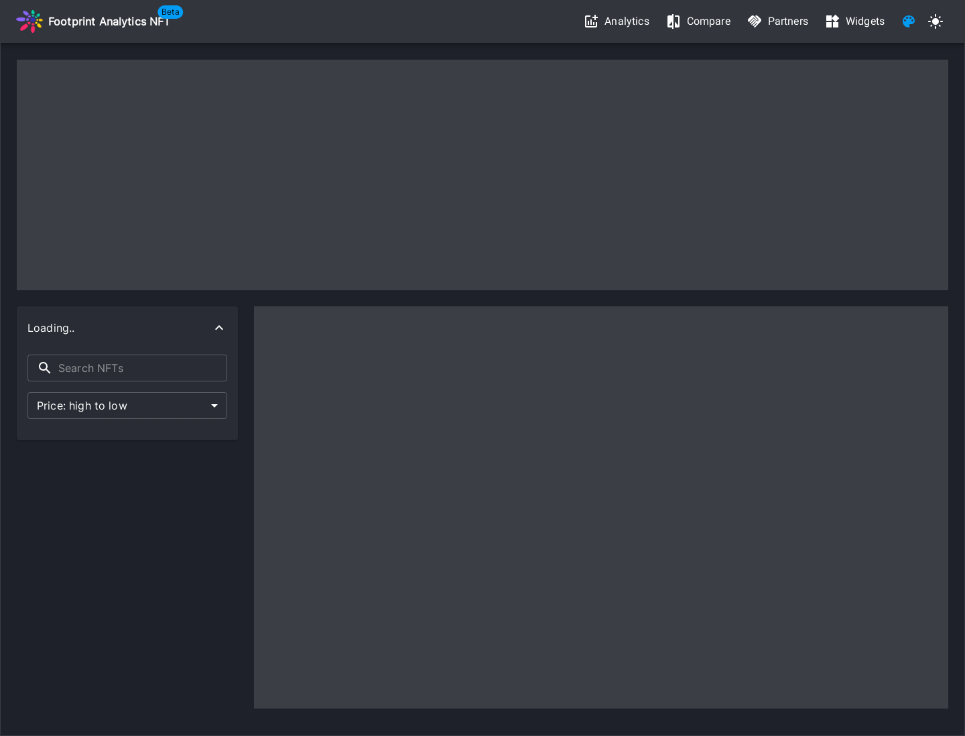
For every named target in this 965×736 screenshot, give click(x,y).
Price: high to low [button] (82, 405)
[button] (127, 327)
